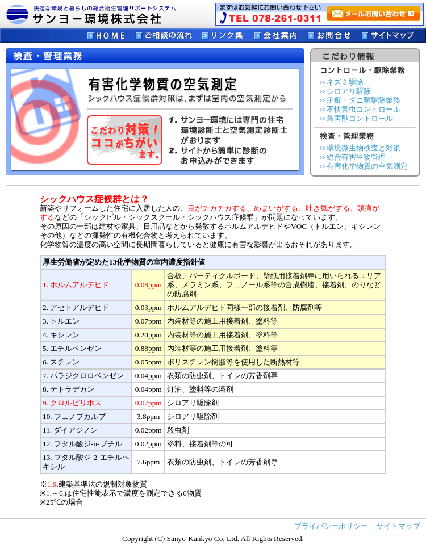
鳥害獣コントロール (360, 118)
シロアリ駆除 (349, 91)
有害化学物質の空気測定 (367, 166)
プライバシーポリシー (331, 526)
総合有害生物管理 (356, 157)
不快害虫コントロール (363, 109)
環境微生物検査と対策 (363, 148)
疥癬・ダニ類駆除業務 (363, 100)
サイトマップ (398, 526)
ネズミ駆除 (345, 82)
